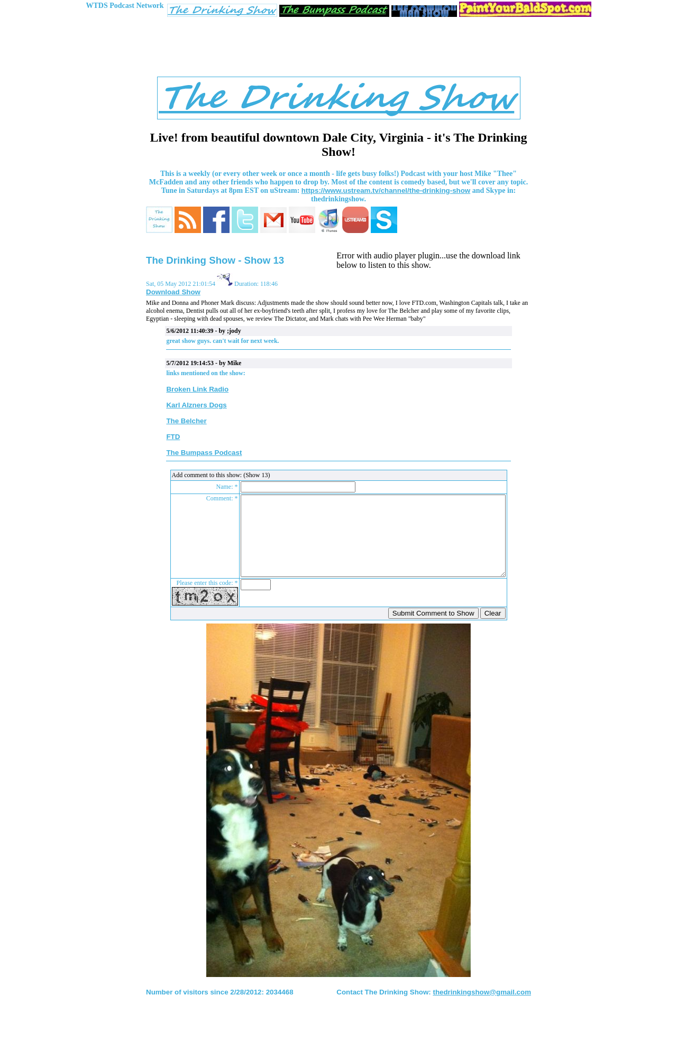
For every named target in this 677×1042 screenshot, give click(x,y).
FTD (173, 437)
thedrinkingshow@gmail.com (482, 1008)
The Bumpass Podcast (204, 453)
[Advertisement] (338, 49)
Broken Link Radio (197, 389)
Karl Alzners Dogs (196, 405)
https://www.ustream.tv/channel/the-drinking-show (385, 190)
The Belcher (186, 421)
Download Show (173, 292)
